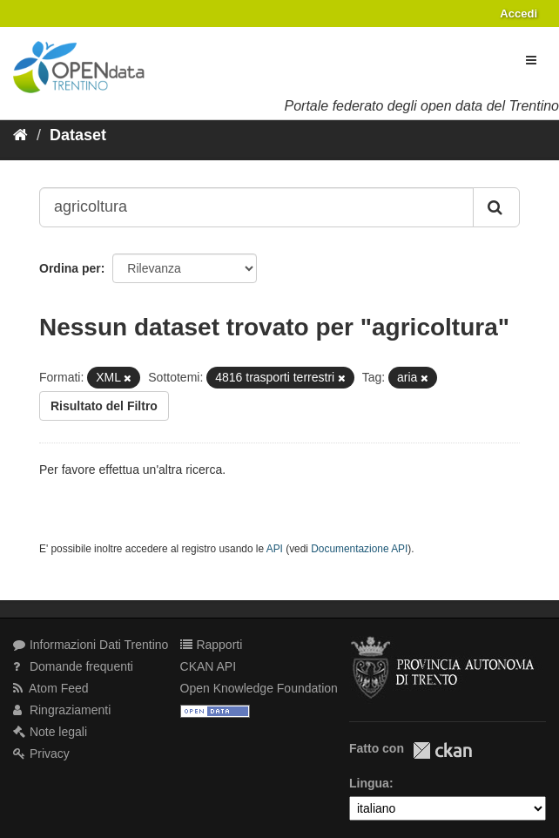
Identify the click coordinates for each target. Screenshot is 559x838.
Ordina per (70, 268)
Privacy (41, 753)
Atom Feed (51, 688)
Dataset (78, 135)
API (274, 549)
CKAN (442, 750)
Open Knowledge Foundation (259, 688)
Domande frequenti (73, 666)
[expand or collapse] (531, 60)
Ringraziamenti (62, 710)
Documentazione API (359, 549)
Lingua (369, 783)
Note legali (50, 732)
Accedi (518, 13)
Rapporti (211, 645)
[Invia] (496, 207)
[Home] (20, 135)
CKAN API (208, 666)
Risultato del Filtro (104, 406)
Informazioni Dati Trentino (90, 645)
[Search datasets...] (256, 207)
